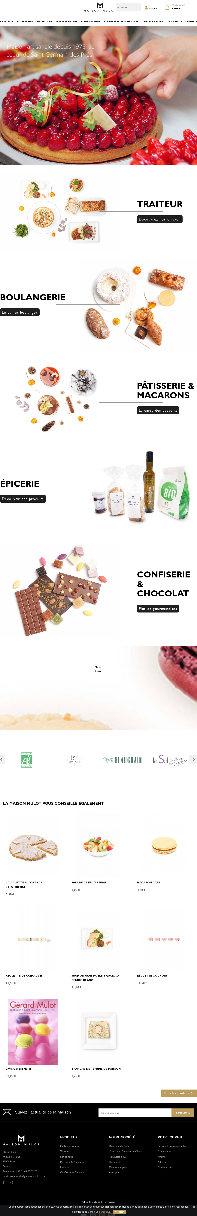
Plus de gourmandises (158, 608)
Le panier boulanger (20, 312)
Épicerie (64, 1167)
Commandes (164, 1151)
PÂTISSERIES (25, 22)
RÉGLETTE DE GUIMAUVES (24, 976)
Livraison (110, 1202)
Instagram (11, 1182)
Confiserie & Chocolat (72, 1172)
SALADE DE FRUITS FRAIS (88, 883)
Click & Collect (91, 1202)
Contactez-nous (117, 1156)
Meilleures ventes (69, 1146)
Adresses (162, 1162)
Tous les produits (179, 1093)
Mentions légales (118, 1167)
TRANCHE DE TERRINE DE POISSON (96, 1069)
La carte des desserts (158, 410)
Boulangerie (66, 1156)
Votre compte (170, 1137)
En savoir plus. (103, 1212)
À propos (114, 1172)
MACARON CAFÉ (148, 883)
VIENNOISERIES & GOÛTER (121, 22)
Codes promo (165, 1167)
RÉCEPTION (44, 22)
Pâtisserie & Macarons (72, 1162)
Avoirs (161, 1156)
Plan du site (115, 1162)
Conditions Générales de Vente (125, 1151)
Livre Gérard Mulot (18, 1069)
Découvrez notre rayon (160, 219)
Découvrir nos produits (23, 498)
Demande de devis (119, 1146)
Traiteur (64, 1151)
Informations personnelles (172, 1146)
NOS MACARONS (66, 22)
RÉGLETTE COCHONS (152, 976)
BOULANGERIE (90, 22)
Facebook (4, 1182)
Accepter (119, 1212)
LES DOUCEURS (152, 22)
